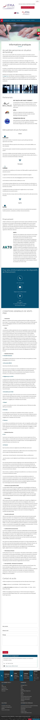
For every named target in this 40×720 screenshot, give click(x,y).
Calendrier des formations (25, 697)
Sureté (22, 692)
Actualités (32, 20)
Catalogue (22, 700)
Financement (23, 708)
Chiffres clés (4, 686)
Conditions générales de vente (26, 712)
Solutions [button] (19, 20)
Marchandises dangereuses (26, 690)
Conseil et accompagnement (7, 707)
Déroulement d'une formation (26, 707)
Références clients (5, 689)
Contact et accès (24, 711)
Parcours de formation (6, 709)
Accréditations (4, 688)
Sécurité (22, 693)
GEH (2, 685)
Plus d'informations (35, 719)
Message (4, 634)
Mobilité (3, 708)
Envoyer (5, 652)
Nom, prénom (5, 626)
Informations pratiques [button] (25, 20)
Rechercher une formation (27, 7)
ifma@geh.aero (6, 76)
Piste (21, 686)
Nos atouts (3, 690)
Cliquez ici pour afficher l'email (20, 291)
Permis (22, 695)
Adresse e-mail (5, 630)
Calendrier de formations (25, 699)
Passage (22, 689)
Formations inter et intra (6, 705)
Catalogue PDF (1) (24, 685)
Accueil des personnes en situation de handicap (29, 705)
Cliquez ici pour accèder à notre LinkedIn (26, 677)
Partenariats (23, 709)
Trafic (22, 688)
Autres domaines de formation (26, 696)
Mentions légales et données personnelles (22, 716)
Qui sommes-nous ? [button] (6, 20)
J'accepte (29, 719)
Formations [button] (13, 20)
